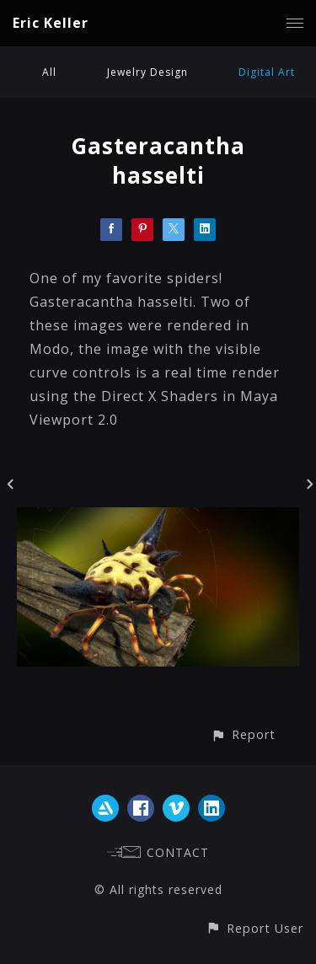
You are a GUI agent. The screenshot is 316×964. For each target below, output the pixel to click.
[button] (243, 734)
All (49, 72)
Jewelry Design (147, 72)
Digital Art (266, 72)
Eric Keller (50, 22)
